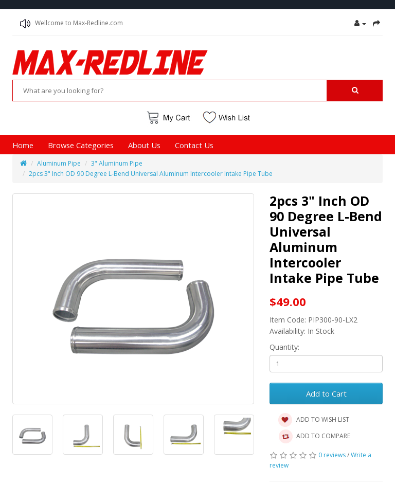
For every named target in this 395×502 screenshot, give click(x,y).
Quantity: (284, 347)
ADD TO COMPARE (314, 436)
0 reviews (332, 455)
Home (22, 145)
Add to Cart (326, 393)
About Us (144, 145)
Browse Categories (81, 145)
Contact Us (194, 145)
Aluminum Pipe (59, 163)
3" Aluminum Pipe (116, 163)
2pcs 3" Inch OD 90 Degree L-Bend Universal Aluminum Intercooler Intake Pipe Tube (151, 173)
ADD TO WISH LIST (313, 420)
